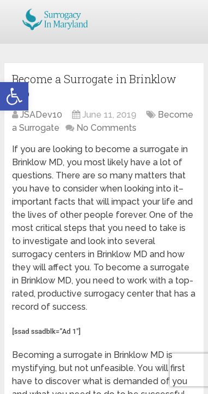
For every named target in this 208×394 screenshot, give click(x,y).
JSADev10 (41, 114)
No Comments (106, 128)
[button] (14, 96)
